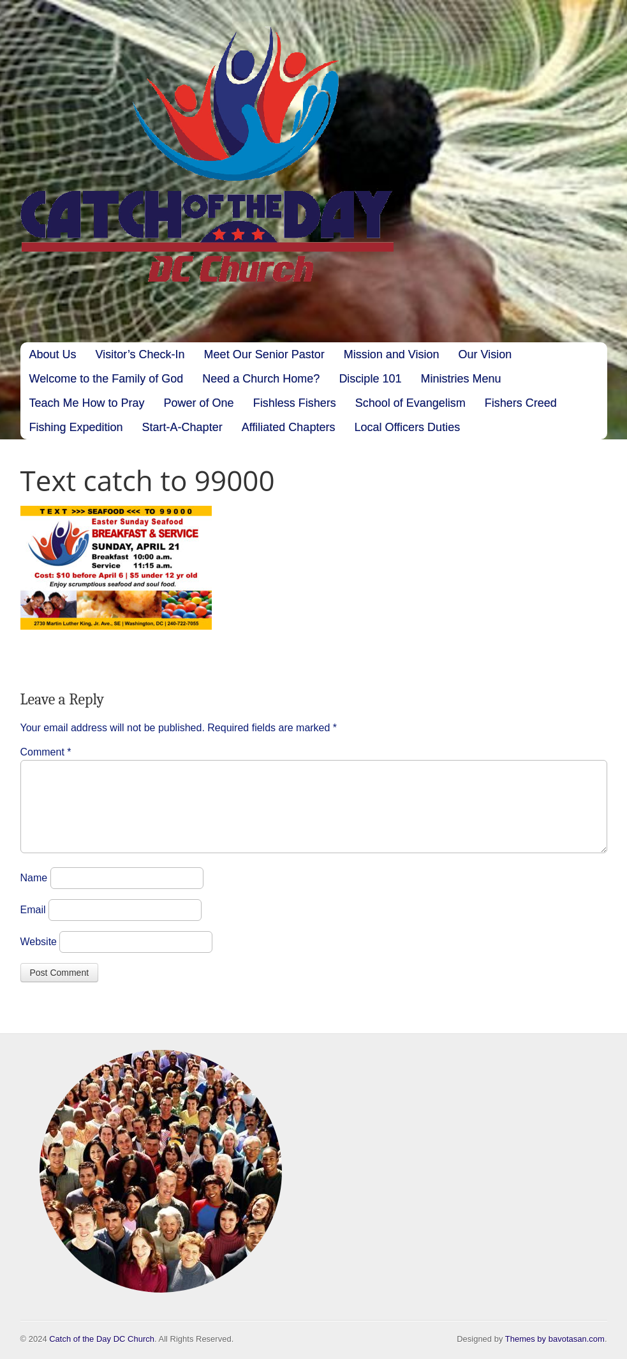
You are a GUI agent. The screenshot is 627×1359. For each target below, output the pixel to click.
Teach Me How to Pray (87, 403)
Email (33, 925)
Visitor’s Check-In (140, 354)
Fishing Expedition (76, 427)
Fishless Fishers (294, 403)
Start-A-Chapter (182, 427)
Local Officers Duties (407, 427)
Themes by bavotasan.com (555, 1339)
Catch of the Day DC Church (101, 1339)
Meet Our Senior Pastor (264, 354)
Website (38, 957)
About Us (53, 354)
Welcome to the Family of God (106, 378)
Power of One (199, 403)
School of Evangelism (410, 403)
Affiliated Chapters (289, 427)
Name (34, 893)
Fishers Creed (521, 403)
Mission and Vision (391, 354)
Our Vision (485, 354)
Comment (45, 752)
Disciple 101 (370, 378)
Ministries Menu (460, 378)
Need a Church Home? (261, 378)
